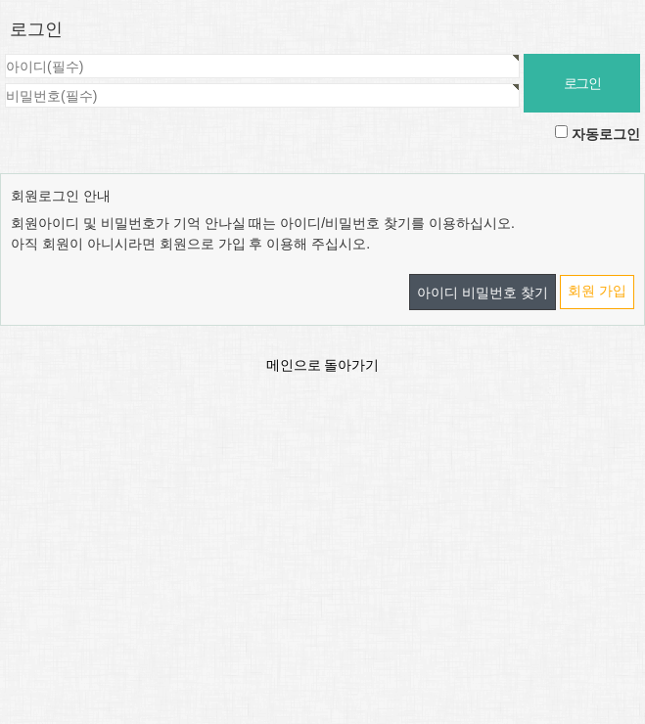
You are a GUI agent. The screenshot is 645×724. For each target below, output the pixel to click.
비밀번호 (0, 54)
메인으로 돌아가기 (323, 365)
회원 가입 (597, 290)
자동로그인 (606, 134)
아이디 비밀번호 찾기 (482, 292)
